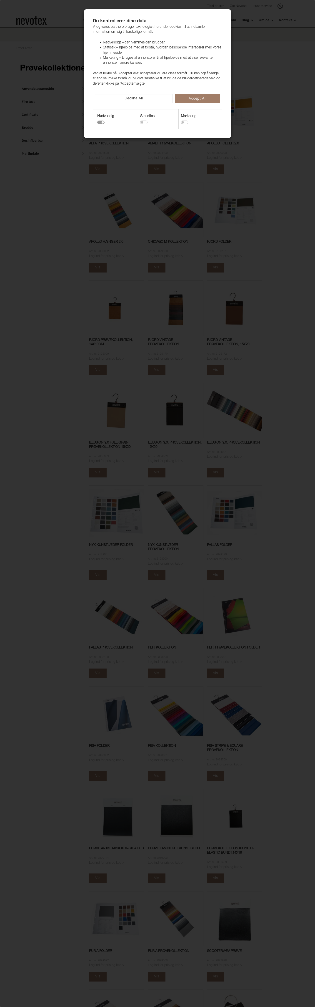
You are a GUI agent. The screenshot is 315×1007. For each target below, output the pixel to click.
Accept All (197, 99)
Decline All (134, 99)
